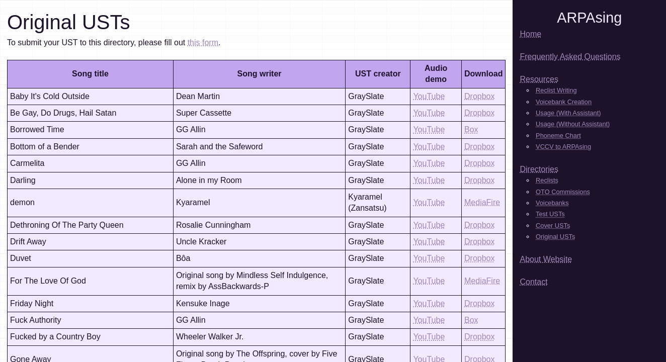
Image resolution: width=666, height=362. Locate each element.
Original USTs (555, 236)
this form (203, 42)
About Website (546, 259)
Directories (539, 169)
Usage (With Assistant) (568, 113)
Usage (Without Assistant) (573, 124)
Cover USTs (553, 225)
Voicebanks (552, 203)
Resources (539, 79)
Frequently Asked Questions (570, 56)
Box (471, 129)
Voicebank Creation (564, 102)
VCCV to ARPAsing (563, 146)
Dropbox (479, 96)
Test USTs (550, 214)
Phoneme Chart (558, 135)
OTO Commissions (563, 192)
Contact (533, 282)
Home (530, 34)
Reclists (547, 180)
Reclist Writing (556, 90)
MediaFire (482, 202)
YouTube (429, 96)
